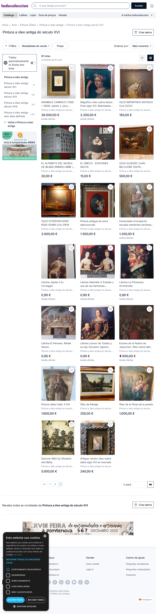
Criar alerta (143, 32)
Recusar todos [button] (36, 600)
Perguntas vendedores (137, 564)
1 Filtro (10, 45)
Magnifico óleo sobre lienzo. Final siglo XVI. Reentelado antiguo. (96, 104)
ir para (127, 484)
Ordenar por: (121, 45)
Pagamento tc (51, 564)
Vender (62, 15)
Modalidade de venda (35, 45)
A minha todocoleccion (135, 15)
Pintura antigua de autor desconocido (94, 223)
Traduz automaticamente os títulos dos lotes (16, 63)
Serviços (49, 557)
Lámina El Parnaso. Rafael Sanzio (56, 345)
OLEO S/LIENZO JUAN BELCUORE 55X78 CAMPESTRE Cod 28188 (133, 165)
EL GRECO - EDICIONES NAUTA (94, 165)
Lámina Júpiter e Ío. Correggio (52, 284)
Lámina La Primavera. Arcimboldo (131, 284)
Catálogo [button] (9, 15)
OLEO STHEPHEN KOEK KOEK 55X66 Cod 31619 (55, 223)
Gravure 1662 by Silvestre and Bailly (56, 460)
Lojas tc (90, 569)
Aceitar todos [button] (15, 600)
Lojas (33, 15)
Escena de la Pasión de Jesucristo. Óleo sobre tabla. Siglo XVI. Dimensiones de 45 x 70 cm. (136, 345)
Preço (60, 45)
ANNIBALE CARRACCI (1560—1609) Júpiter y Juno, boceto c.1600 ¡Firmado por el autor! (57, 104)
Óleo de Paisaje (89, 404)
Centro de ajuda (135, 557)
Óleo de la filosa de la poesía (136, 404)
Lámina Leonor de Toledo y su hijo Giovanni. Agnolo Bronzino (96, 345)
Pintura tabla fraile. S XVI (55, 404)
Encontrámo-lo (51, 575)
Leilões (23, 15)
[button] (26, 561)
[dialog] (26, 571)
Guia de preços (47, 15)
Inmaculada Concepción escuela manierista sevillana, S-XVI (135, 223)
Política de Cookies (60, 593)
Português (145, 599)
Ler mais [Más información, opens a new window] (18, 554)
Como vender (92, 564)
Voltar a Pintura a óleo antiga (18, 124)
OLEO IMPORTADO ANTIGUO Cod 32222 (136, 104)
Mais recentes (140, 45)
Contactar (131, 575)
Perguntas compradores (138, 569)
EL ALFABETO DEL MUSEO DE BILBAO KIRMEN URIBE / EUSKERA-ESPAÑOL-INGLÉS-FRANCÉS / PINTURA (58, 165)
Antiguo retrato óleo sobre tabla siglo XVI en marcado (95, 460)
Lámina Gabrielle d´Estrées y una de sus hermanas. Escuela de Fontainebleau (97, 284)
